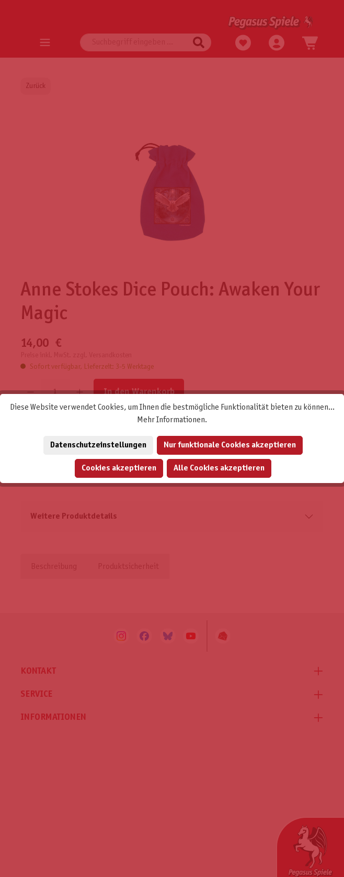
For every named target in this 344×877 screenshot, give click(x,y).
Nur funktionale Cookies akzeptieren (230, 445)
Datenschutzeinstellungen (98, 445)
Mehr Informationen (171, 420)
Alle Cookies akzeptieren (219, 468)
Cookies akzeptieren (119, 468)
